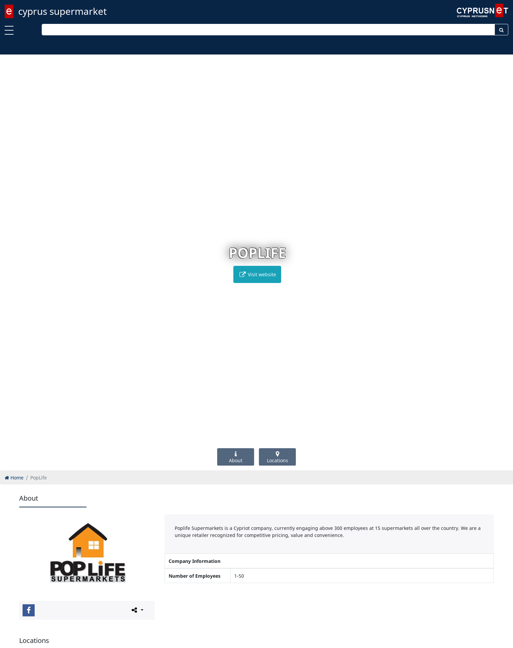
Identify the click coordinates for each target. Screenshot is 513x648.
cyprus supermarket (62, 11)
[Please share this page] (136, 610)
